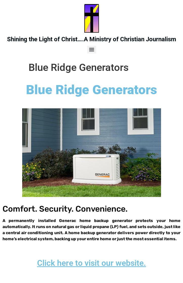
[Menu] (91, 49)
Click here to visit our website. (91, 263)
